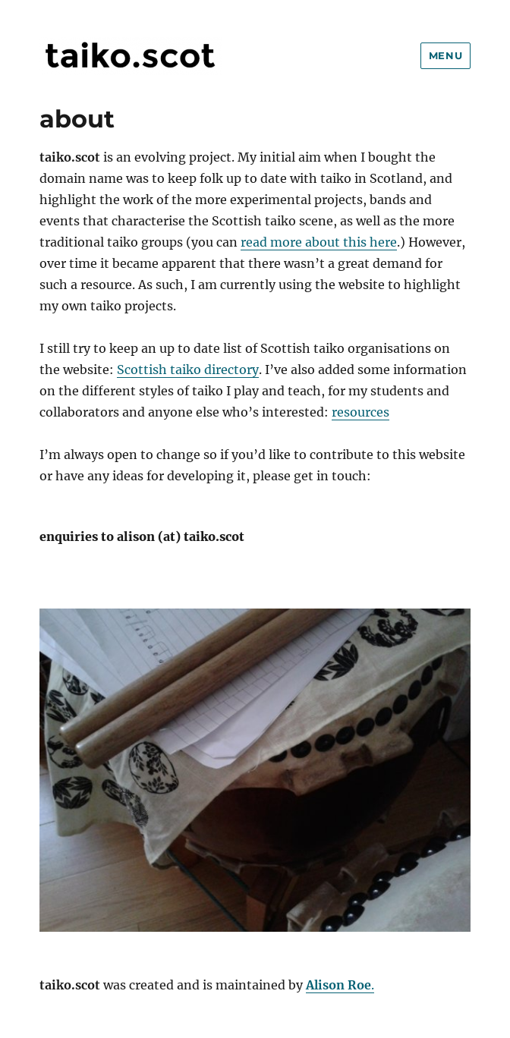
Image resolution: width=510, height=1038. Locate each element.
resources (360, 412)
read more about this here (319, 242)
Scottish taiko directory (188, 369)
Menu (445, 55)
